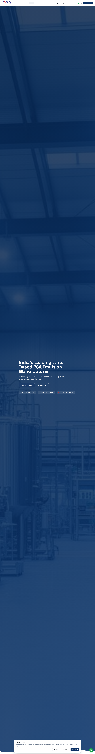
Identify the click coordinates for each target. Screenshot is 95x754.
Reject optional (65, 749)
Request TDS (42, 385)
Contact (74, 3)
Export (57, 3)
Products (37, 3)
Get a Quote (88, 3)
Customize (56, 749)
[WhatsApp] (78, 3)
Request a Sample (27, 385)
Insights (63, 3)
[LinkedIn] (81, 3)
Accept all (75, 749)
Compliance (44, 3)
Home (31, 3)
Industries (51, 3)
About (68, 3)
